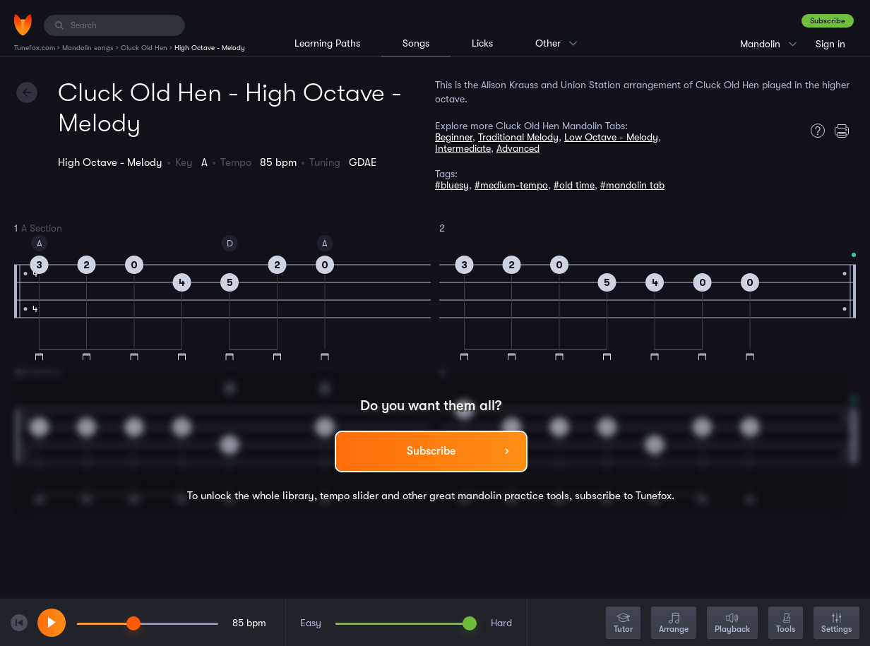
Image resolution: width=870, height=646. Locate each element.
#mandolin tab (632, 185)
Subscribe (827, 20)
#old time (574, 185)
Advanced (518, 148)
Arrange (674, 624)
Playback (732, 624)
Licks (482, 43)
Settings (836, 624)
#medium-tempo (511, 185)
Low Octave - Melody (611, 137)
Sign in (830, 43)
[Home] (23, 24)
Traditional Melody (518, 137)
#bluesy (452, 185)
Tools (785, 624)
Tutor (623, 624)
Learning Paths (327, 43)
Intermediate (463, 148)
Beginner (453, 137)
